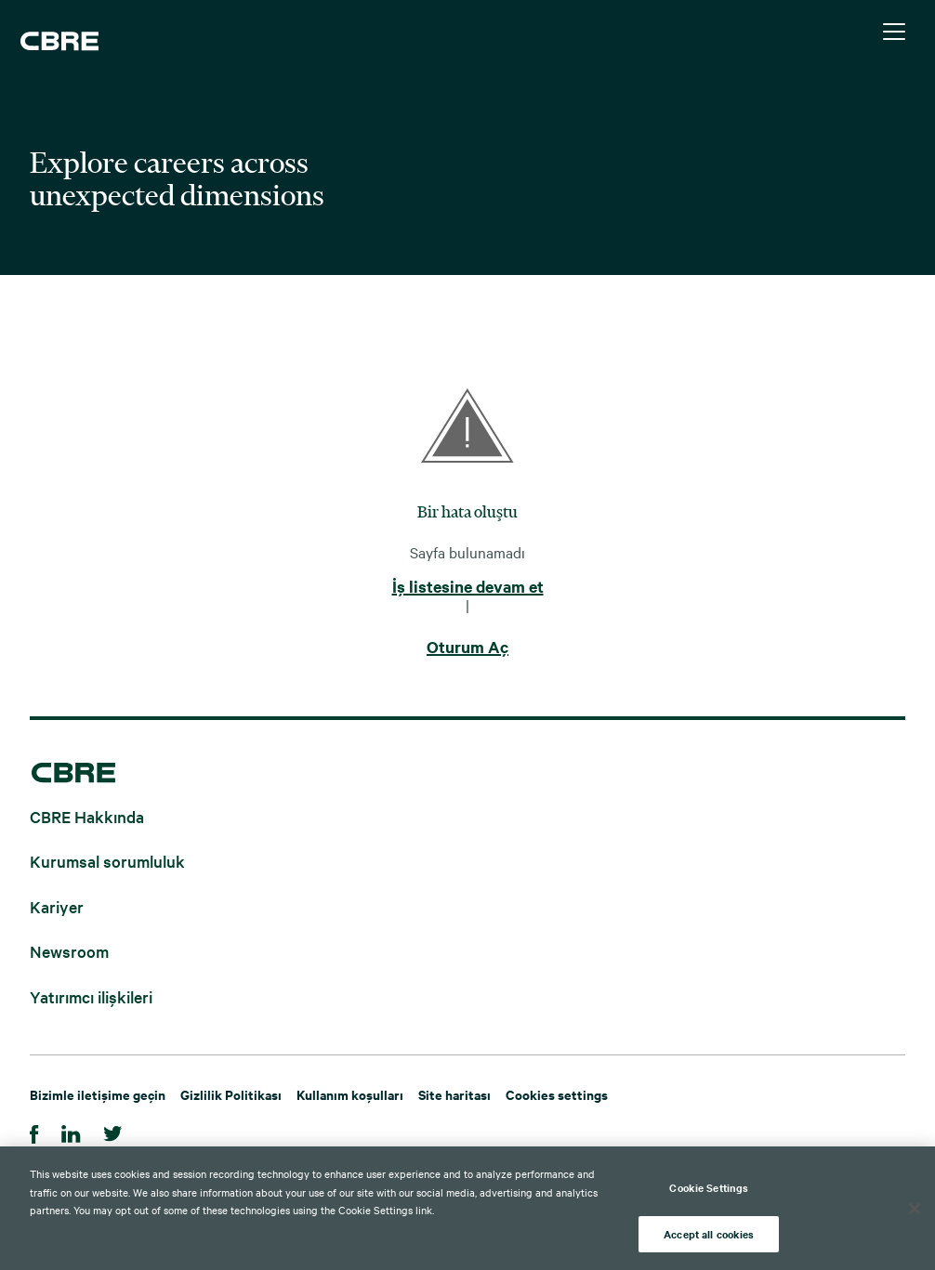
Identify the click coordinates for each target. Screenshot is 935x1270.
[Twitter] (113, 1131)
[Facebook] (34, 1131)
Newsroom (69, 951)
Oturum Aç (467, 647)
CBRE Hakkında (87, 815)
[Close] (914, 1215)
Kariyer (57, 905)
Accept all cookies (709, 1240)
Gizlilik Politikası (231, 1094)
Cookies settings (557, 1094)
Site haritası (454, 1094)
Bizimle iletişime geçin (97, 1094)
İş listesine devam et (468, 587)
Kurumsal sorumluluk (107, 860)
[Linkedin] (71, 1131)
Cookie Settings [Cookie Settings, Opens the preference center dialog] (708, 1193)
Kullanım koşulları (349, 1094)
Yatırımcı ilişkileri (91, 995)
